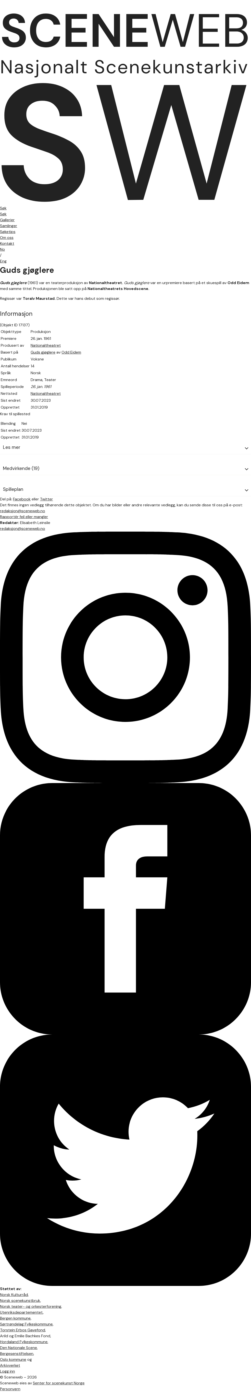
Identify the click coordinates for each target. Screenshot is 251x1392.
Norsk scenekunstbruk (20, 1300)
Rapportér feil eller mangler (24, 516)
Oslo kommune (13, 1359)
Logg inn (7, 1371)
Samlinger (8, 225)
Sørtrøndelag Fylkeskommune (26, 1324)
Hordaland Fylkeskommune (24, 1341)
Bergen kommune (15, 1318)
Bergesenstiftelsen (16, 1353)
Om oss (6, 237)
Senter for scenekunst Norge (59, 1383)
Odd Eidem (71, 352)
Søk (3, 214)
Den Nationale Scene (18, 1347)
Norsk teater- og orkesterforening (30, 1306)
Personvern (10, 1389)
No (2, 249)
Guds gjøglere (43, 352)
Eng (3, 261)
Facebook (22, 499)
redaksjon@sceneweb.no (22, 510)
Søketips (7, 231)
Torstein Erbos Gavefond (22, 1330)
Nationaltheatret (46, 345)
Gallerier (7, 219)
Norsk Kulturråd (14, 1294)
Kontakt (7, 243)
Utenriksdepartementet (21, 1312)
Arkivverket (10, 1365)
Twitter (46, 499)
